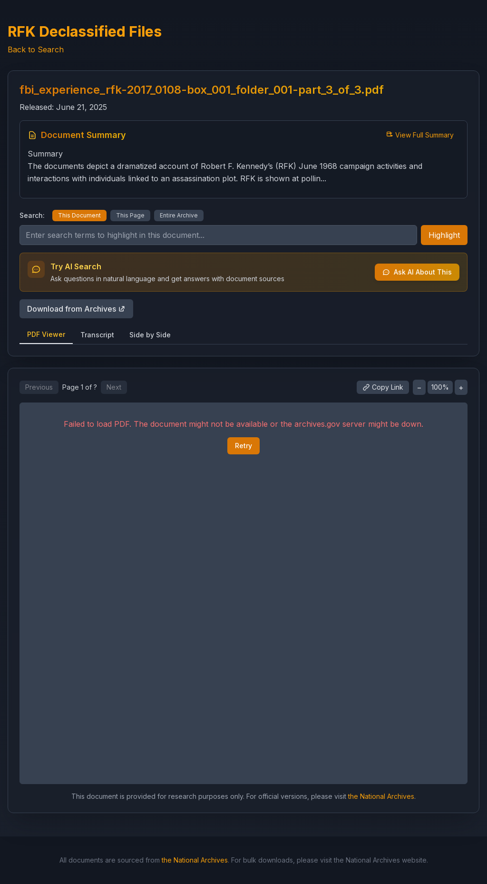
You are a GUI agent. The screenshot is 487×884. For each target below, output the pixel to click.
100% (440, 387)
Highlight (444, 235)
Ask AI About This (417, 272)
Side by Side (150, 335)
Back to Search (36, 49)
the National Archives (381, 796)
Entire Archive (179, 215)
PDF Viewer (46, 334)
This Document (79, 215)
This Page (130, 215)
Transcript (97, 335)
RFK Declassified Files (85, 31)
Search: (32, 215)
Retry (243, 446)
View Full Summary (420, 135)
